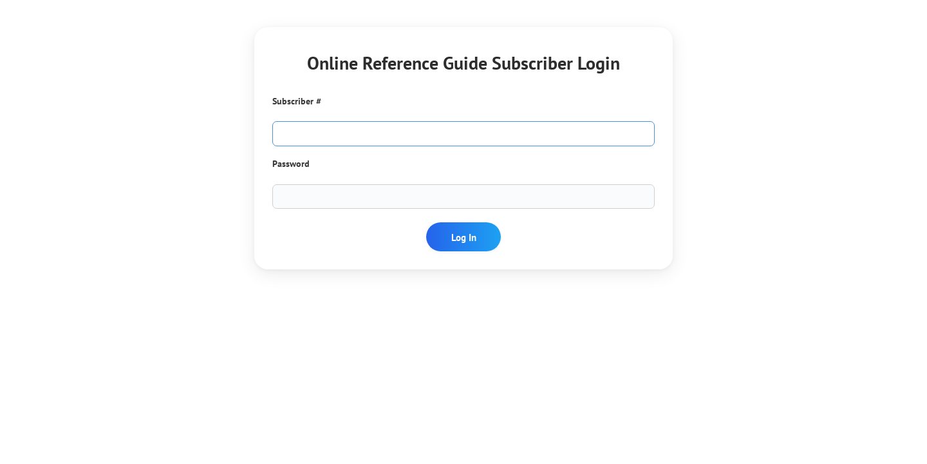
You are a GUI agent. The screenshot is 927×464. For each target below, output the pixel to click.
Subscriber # (296, 101)
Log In (463, 237)
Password (291, 163)
